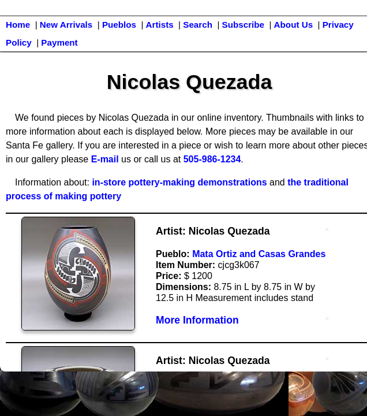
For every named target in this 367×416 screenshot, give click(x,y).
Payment (59, 42)
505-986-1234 (212, 159)
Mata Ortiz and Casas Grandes (258, 254)
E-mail (105, 159)
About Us (293, 24)
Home (18, 24)
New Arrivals (66, 24)
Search (197, 24)
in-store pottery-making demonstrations (179, 182)
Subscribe (243, 24)
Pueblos (119, 24)
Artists (160, 24)
